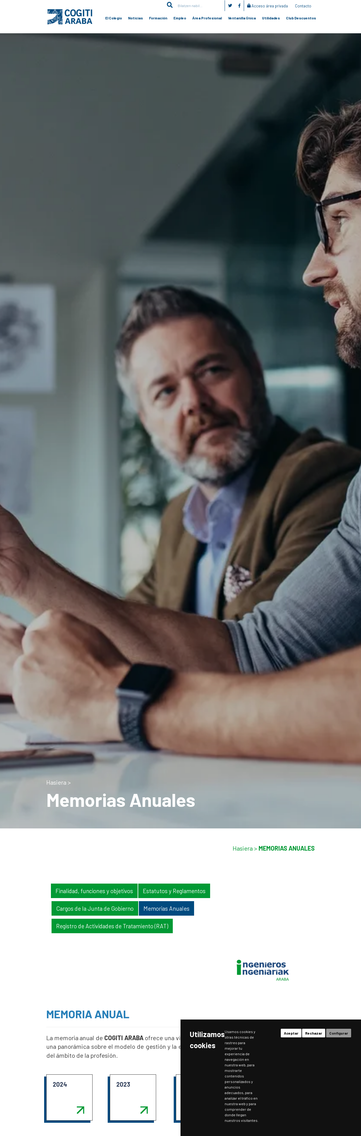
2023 (123, 1084)
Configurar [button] (338, 1033)
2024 (60, 1084)
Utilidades (271, 18)
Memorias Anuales (166, 908)
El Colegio (113, 18)
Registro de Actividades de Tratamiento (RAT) (112, 926)
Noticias (135, 18)
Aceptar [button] (291, 1033)
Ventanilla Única (242, 18)
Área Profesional (207, 18)
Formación (158, 18)
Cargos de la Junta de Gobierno (95, 908)
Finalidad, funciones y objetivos (94, 890)
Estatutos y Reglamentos (174, 890)
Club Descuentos (301, 18)
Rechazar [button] (313, 1033)
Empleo (179, 18)
